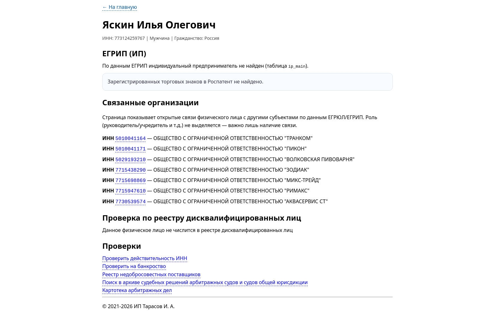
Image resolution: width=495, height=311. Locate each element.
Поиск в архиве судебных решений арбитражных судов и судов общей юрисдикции (205, 277)
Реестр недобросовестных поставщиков (151, 269)
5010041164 (130, 138)
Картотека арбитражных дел (137, 285)
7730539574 (130, 197)
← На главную (119, 6)
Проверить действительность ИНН (144, 253)
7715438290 (130, 167)
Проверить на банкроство (134, 261)
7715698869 (130, 177)
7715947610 (130, 187)
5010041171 (130, 147)
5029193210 (130, 157)
